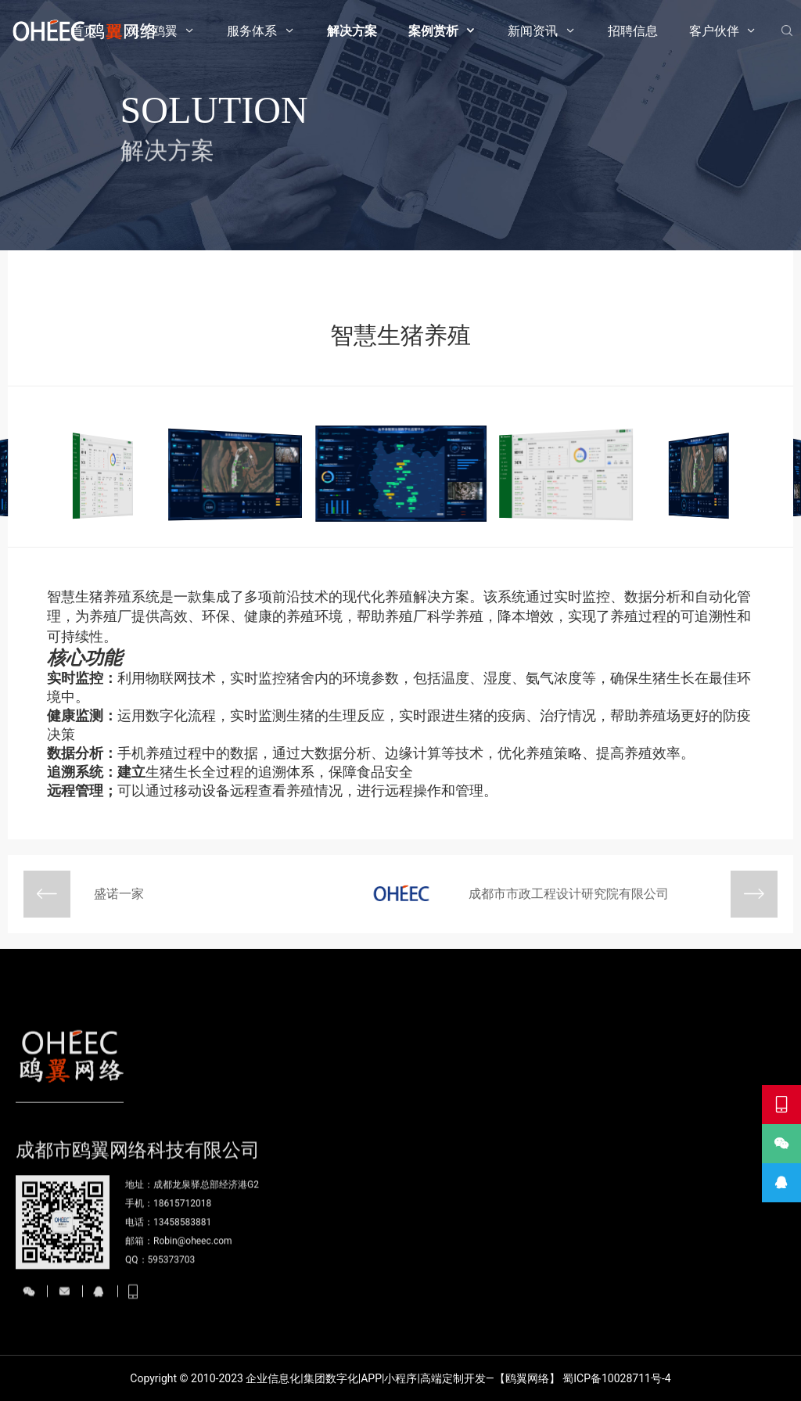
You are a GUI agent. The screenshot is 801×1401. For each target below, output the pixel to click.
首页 (83, 30)
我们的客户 (758, 1286)
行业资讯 (636, 1317)
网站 (567, 1286)
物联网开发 (440, 1286)
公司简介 (377, 1286)
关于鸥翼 (153, 30)
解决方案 (352, 30)
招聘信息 (633, 30)
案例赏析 (433, 30)
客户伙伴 (714, 30)
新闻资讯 (533, 30)
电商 (567, 1317)
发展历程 (377, 1317)
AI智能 (429, 1317)
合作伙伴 (752, 1317)
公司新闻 (636, 1286)
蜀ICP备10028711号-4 (616, 1378)
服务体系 (252, 30)
